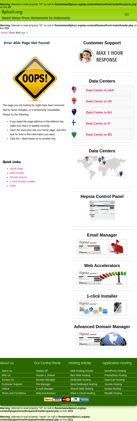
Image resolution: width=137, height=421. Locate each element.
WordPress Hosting (115, 370)
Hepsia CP (42, 370)
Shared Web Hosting (81, 388)
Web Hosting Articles (81, 370)
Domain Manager (45, 379)
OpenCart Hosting (115, 379)
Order (13, 185)
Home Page (16, 168)
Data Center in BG (99, 134)
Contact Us (8, 379)
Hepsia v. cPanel (45, 375)
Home (4, 32)
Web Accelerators (45, 393)
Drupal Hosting (113, 388)
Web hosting (17, 172)
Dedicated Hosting (80, 379)
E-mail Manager (45, 388)
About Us (7, 370)
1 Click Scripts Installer (22, 181)
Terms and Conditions (14, 393)
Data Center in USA (100, 90)
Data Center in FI (98, 123)
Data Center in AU (99, 112)
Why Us (6, 375)
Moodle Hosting (113, 393)
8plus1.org (12, 11)
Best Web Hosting (80, 375)
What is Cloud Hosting (82, 393)
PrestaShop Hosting (116, 375)
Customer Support (12, 384)
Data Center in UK (99, 101)
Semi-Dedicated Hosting (83, 384)
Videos (5, 388)
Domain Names (18, 177)
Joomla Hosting (113, 384)
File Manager (43, 384)
